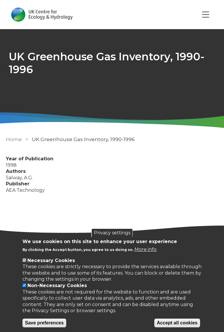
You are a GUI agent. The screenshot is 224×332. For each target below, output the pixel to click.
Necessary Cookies (51, 260)
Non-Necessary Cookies (57, 285)
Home (14, 139)
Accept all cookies (177, 322)
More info (145, 249)
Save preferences (44, 322)
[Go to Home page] (42, 14)
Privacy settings (112, 233)
